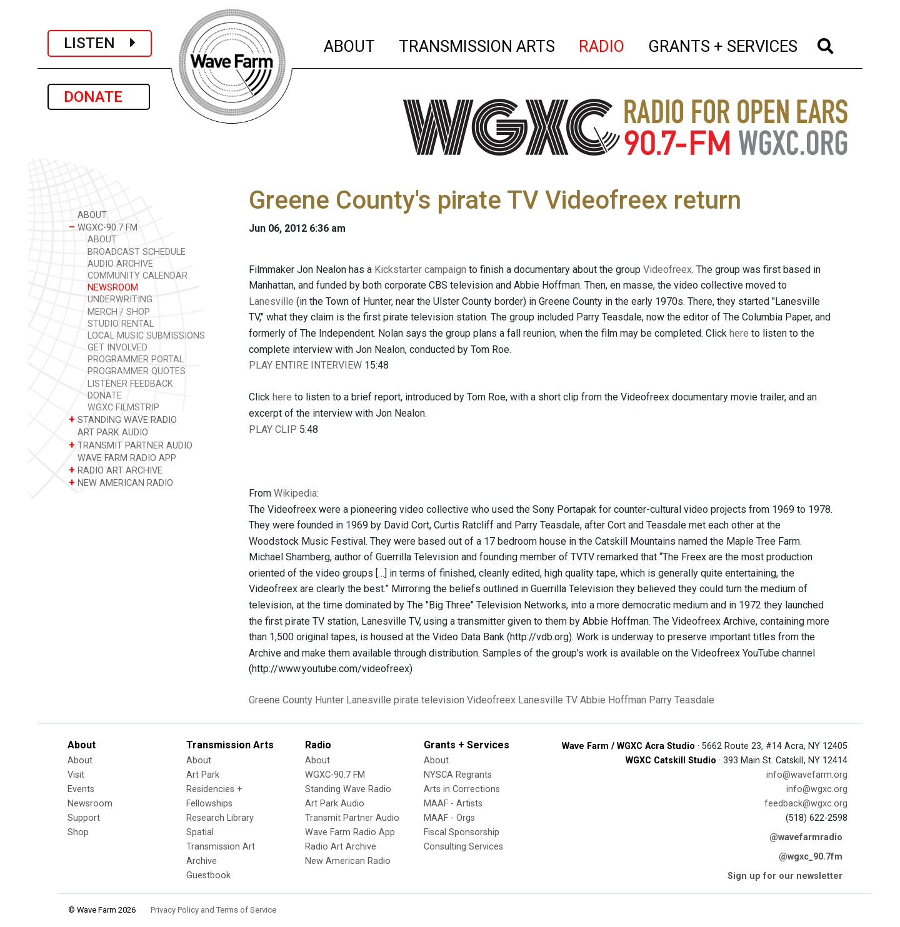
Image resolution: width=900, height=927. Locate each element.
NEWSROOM (113, 287)
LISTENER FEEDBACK (130, 384)
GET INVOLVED (118, 347)
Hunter (329, 700)
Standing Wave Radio (348, 789)
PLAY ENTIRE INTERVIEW (305, 365)
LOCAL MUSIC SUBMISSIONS (146, 335)
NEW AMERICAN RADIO (121, 482)
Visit (76, 775)
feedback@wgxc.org (806, 803)
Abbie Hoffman (613, 700)
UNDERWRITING (120, 299)
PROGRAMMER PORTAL (136, 359)
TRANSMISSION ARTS (477, 44)
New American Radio (348, 861)
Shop (78, 832)
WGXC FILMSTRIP (123, 407)
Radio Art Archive (340, 846)
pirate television (429, 700)
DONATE (99, 97)
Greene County (280, 700)
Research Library (220, 818)
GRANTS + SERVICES (723, 44)
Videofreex (667, 269)
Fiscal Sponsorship (461, 832)
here (739, 333)
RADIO (602, 44)
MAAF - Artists (453, 803)
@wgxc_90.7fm (810, 856)
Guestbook (208, 875)
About (80, 760)
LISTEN (100, 43)
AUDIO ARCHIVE (120, 264)
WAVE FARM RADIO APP (122, 458)
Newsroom (90, 803)
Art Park (202, 775)
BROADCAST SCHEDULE (137, 252)
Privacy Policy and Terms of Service (213, 910)
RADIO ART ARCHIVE (115, 470)
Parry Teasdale (681, 700)
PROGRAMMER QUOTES (137, 371)
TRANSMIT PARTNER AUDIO (130, 445)
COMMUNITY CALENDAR (138, 275)
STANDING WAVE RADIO (123, 419)
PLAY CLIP (273, 429)
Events (81, 789)
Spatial (200, 832)
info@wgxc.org (817, 789)
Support (84, 818)
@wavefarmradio (805, 837)
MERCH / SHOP (119, 312)
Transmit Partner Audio (352, 818)
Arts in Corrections (462, 789)
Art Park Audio (334, 803)
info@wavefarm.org (807, 775)
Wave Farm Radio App (350, 832)
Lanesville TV (548, 700)
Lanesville (271, 301)
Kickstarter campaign (420, 269)
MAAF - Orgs (449, 818)
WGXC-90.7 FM (103, 227)
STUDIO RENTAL (121, 324)
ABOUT (350, 44)
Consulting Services (463, 846)
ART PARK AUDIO (108, 432)
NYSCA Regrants (458, 775)
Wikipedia (295, 493)
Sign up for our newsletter (785, 876)
